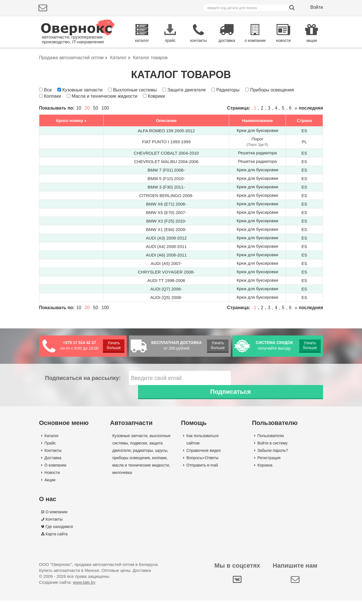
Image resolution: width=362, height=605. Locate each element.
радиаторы (143, 455)
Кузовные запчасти (82, 108)
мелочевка (122, 477)
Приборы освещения (272, 108)
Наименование (257, 139)
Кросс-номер (69, 139)
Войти (316, 7)
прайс (170, 40)
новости (283, 40)
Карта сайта (57, 538)
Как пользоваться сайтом (202, 444)
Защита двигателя (186, 108)
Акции (49, 484)
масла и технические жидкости (140, 469)
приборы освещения (131, 462)
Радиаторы (228, 108)
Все (48, 108)
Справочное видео (203, 455)
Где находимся (59, 531)
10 (78, 127)
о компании (255, 40)
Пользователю (270, 440)
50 (95, 127)
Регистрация (269, 462)
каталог (142, 40)
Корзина (264, 469)
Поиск (299, 58)
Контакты (52, 455)
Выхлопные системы (135, 108)
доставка (227, 40)
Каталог (51, 440)
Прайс (50, 447)
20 (87, 127)
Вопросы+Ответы (202, 462)
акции (311, 40)
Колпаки (52, 114)
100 (105, 127)
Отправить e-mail (202, 469)
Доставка (52, 462)
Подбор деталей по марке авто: (72, 58)
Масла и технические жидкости (104, 114)
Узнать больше (114, 364)
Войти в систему (272, 447)
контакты (198, 40)
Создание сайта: (67, 586)
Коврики (156, 114)
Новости (52, 477)
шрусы (161, 455)
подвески (138, 447)
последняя (311, 127)
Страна (304, 139)
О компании (55, 469)
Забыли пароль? (272, 455)
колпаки (159, 462)
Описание (166, 139)
